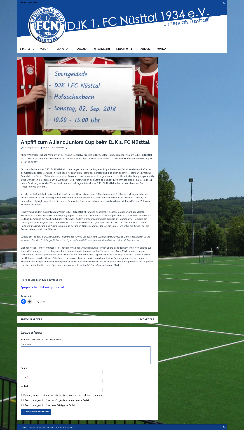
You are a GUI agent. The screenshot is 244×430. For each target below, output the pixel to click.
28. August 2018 (31, 148)
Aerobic (146, 49)
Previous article (31, 319)
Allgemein (59, 148)
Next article (146, 319)
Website (25, 386)
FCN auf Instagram (29, 3)
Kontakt (162, 49)
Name (24, 368)
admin (46, 148)
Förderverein (101, 49)
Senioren (63, 49)
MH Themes (68, 427)
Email (24, 377)
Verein (44, 49)
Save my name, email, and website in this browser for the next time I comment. (63, 395)
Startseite (27, 49)
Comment (26, 344)
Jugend (82, 49)
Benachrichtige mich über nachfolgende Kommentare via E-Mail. (57, 400)
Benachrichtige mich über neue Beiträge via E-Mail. (50, 405)
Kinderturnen (125, 49)
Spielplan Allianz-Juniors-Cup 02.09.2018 (42, 287)
